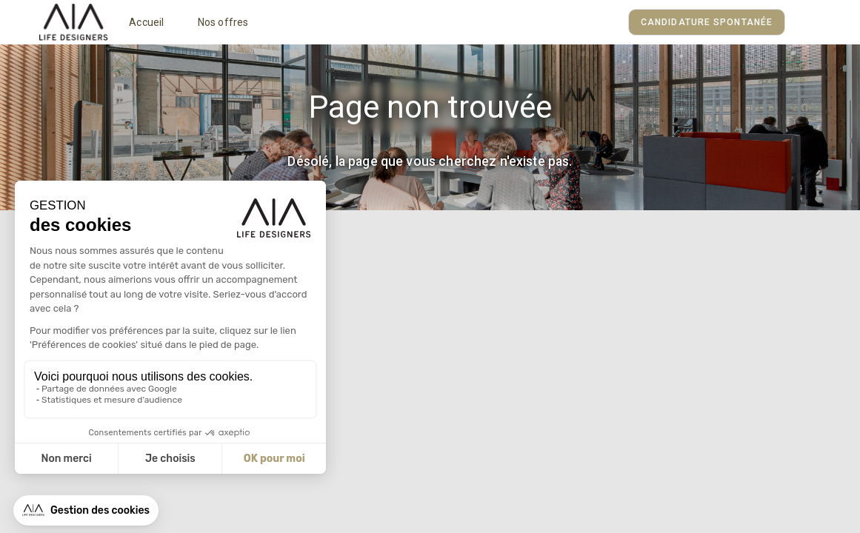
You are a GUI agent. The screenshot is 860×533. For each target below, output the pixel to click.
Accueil (146, 22)
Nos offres (223, 22)
